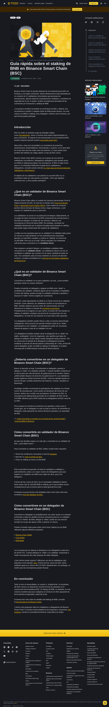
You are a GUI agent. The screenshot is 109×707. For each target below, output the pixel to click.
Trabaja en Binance (30, 648)
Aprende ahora (77, 9)
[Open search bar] (76, 3)
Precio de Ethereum (92, 655)
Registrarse (94, 3)
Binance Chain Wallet (24, 535)
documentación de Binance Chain (28, 602)
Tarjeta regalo (49, 656)
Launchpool (49, 658)
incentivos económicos (50, 308)
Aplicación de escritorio (73, 648)
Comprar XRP (91, 677)
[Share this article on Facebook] (92, 22)
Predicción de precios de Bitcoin (95, 665)
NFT (47, 660)
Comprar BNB (91, 674)
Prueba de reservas (72, 662)
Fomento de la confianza (31, 671)
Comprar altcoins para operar (95, 684)
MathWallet (20, 540)
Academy (48, 653)
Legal (26, 658)
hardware (53, 454)
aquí (16, 703)
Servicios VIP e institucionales (54, 685)
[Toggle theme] (105, 3)
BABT (47, 663)
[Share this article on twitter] (86, 22)
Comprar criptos (50, 648)
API (68, 682)
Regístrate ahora (95, 162)
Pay (47, 651)
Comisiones (70, 679)
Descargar (69, 646)
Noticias (27, 653)
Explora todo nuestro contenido (54, 633)
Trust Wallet (20, 538)
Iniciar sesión (83, 3)
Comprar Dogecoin (92, 679)
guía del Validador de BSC (33, 495)
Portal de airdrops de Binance (74, 689)
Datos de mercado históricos (74, 660)
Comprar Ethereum (92, 682)
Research (48, 665)
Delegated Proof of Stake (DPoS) (32, 205)
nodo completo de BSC (33, 457)
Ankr (35, 563)
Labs (47, 687)
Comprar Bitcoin (91, 672)
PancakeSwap (24, 135)
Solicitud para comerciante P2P (54, 676)
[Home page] (12, 3)
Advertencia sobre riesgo (32, 678)
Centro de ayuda (71, 673)
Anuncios (27, 651)
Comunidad (28, 676)
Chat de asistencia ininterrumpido (75, 671)
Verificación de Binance (73, 684)
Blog (26, 673)
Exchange (48, 646)
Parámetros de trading (72, 687)
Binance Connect (50, 690)
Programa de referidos (72, 653)
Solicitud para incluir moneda (53, 683)
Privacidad (28, 669)
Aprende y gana (91, 646)
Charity (48, 668)
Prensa (27, 656)
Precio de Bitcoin (91, 653)
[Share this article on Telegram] (97, 22)
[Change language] (101, 3)
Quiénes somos (29, 646)
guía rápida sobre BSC (48, 140)
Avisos (27, 680)
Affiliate (69, 651)
